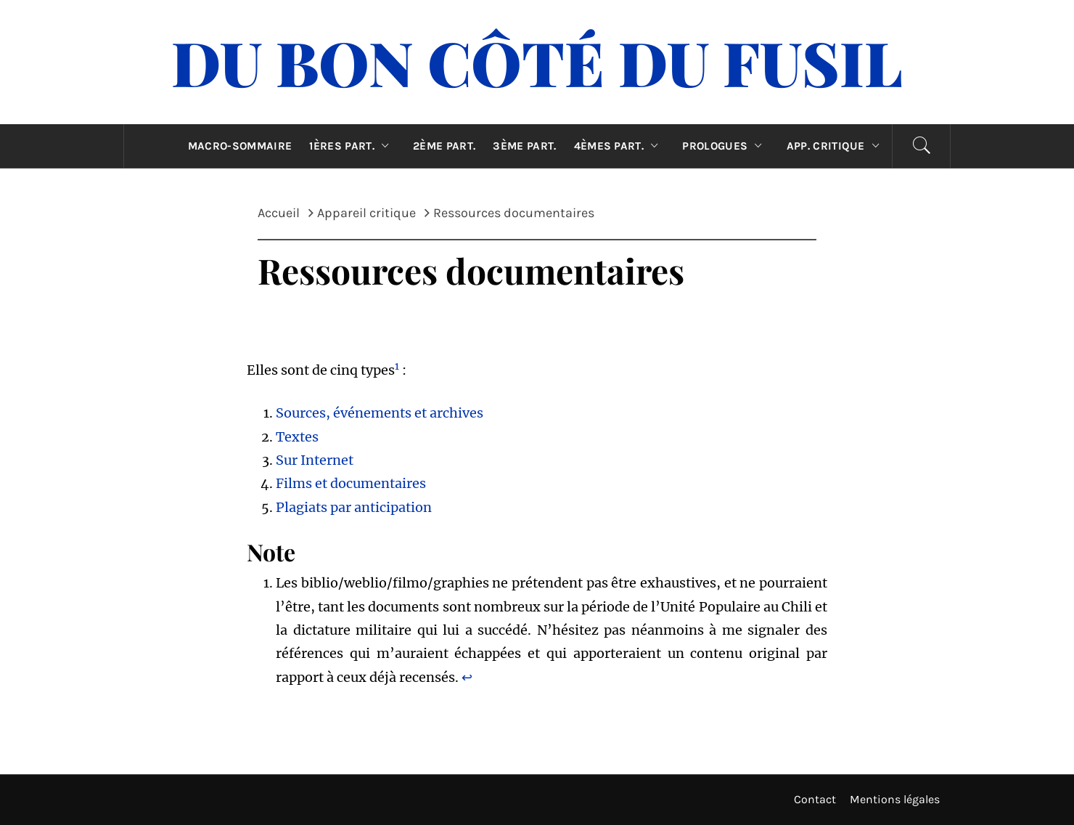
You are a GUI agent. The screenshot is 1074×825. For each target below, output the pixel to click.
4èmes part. (619, 146)
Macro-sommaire (240, 146)
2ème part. (444, 146)
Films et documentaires (351, 483)
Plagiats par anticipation (354, 507)
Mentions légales (895, 799)
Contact (815, 799)
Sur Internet (314, 460)
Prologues (725, 146)
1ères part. (352, 146)
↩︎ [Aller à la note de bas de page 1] (467, 677)
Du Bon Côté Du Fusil (537, 61)
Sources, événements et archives (379, 413)
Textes (297, 436)
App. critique (837, 146)
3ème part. (524, 146)
